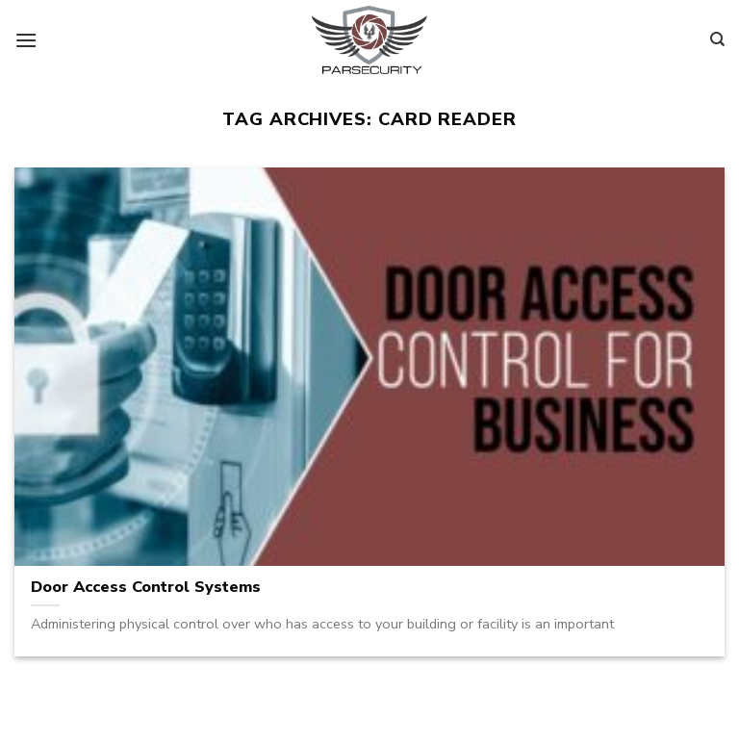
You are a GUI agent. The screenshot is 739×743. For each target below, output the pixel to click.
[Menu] (26, 40)
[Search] (717, 39)
